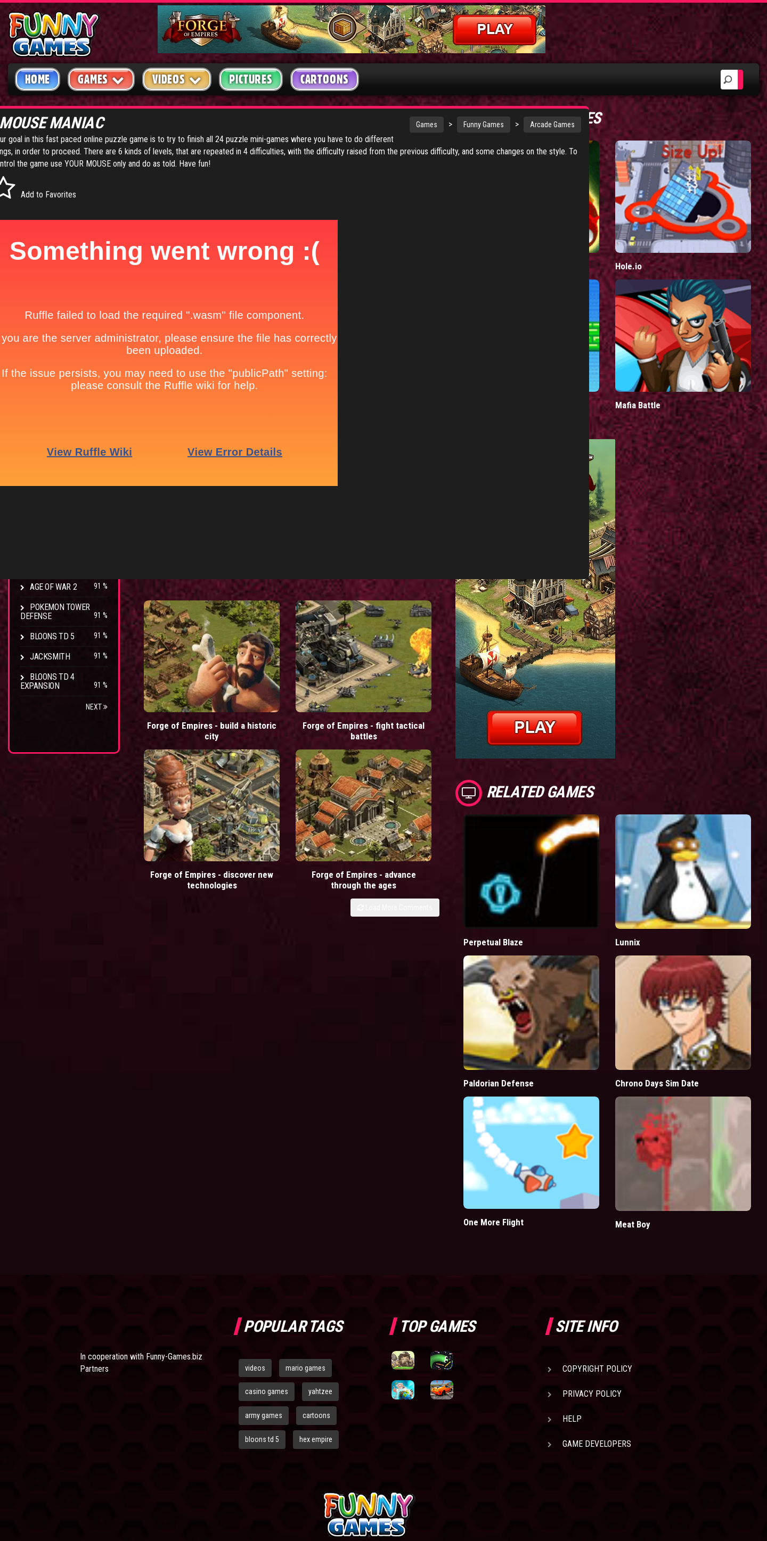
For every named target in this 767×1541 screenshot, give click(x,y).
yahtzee (320, 1280)
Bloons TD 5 (52, 636)
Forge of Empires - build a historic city (180, 642)
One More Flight (547, 1110)
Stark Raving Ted (62, 546)
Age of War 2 (53, 587)
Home (37, 79)
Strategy (48, 309)
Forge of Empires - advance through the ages (448, 642)
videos (255, 1256)
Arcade (44, 188)
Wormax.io (537, 244)
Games (330, 124)
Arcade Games (456, 124)
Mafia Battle (664, 360)
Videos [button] (177, 79)
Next (97, 707)
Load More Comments (448, 675)
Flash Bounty (56, 465)
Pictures (250, 79)
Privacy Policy (592, 1282)
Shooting (47, 229)
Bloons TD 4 (52, 445)
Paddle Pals (539, 360)
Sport (41, 289)
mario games (305, 1256)
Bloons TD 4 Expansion (47, 681)
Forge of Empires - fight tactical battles (269, 642)
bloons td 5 (262, 1328)
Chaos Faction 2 (60, 526)
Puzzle (43, 208)
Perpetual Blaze (547, 875)
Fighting (46, 249)
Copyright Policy (597, 1257)
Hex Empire (50, 486)
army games (263, 1304)
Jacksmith (50, 657)
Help (572, 1307)
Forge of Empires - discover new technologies (358, 642)
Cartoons (324, 79)
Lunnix (654, 875)
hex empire (315, 1328)
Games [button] (101, 79)
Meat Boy (660, 1112)
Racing (42, 269)
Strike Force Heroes (68, 506)
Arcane (44, 567)
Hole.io (655, 244)
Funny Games (387, 124)
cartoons (316, 1304)
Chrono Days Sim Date (684, 994)
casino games (266, 1280)
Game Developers (596, 1332)
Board (41, 330)
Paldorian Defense (552, 994)
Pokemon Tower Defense (55, 611)
